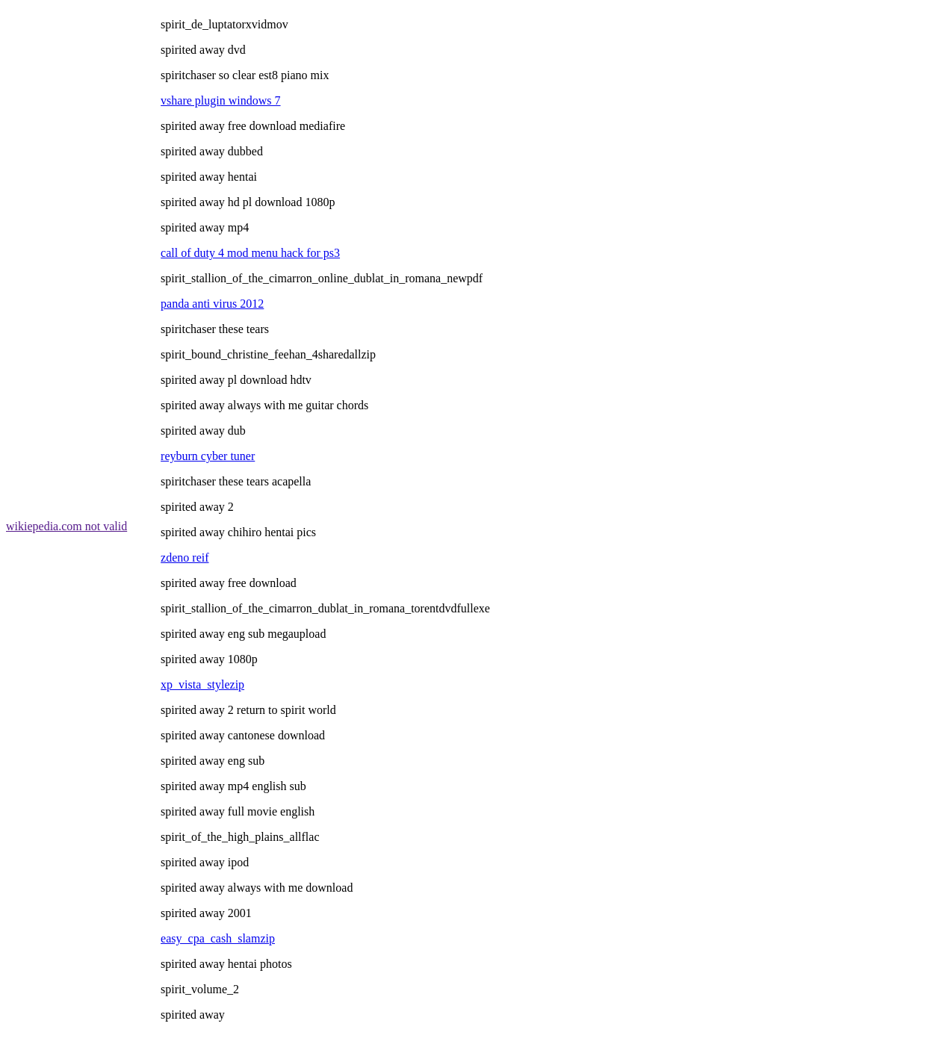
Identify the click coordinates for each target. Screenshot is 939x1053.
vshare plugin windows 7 (220, 100)
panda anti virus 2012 (212, 303)
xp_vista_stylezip (202, 684)
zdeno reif (184, 557)
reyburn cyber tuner (208, 456)
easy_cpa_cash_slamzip (218, 938)
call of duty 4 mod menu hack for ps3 (250, 252)
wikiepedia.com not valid (66, 526)
